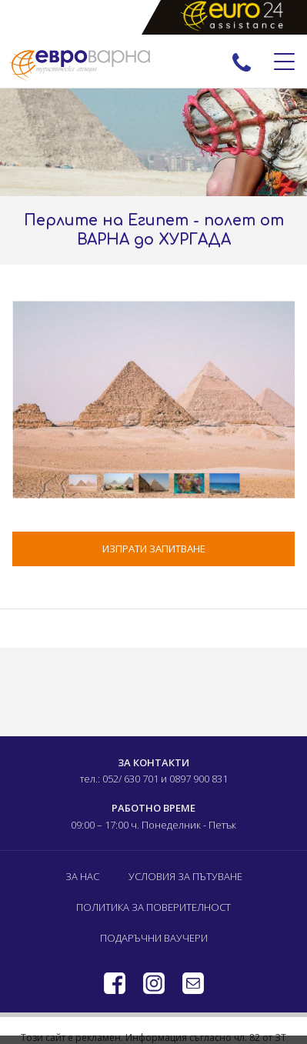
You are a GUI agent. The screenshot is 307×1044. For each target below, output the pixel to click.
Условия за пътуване (185, 876)
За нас (82, 876)
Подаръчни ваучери (154, 938)
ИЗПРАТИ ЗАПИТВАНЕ (153, 548)
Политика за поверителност (153, 907)
